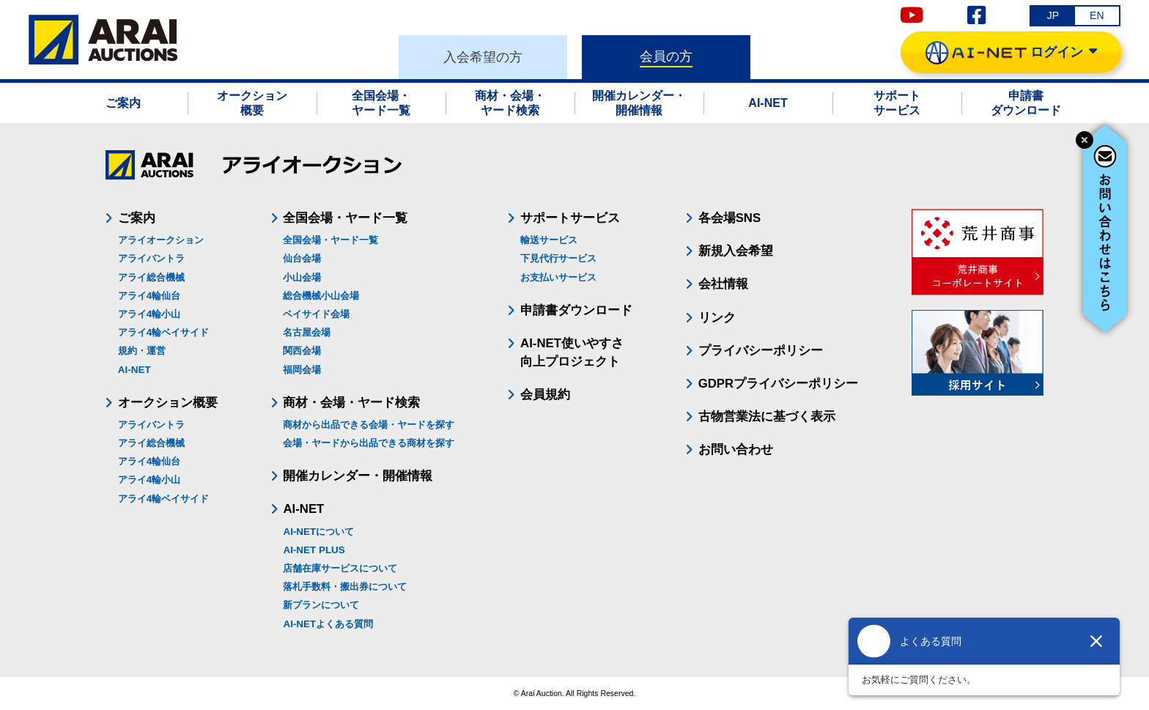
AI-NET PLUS (313, 549)
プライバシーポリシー (760, 351)
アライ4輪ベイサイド (163, 332)
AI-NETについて (318, 531)
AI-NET (134, 369)
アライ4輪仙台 (149, 295)
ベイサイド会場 (316, 313)
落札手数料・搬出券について (345, 586)
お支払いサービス (558, 277)
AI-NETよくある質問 (328, 623)
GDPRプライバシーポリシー (778, 384)
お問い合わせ (735, 449)
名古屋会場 (306, 332)
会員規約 (545, 395)
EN (1097, 15)
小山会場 (302, 277)
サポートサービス (570, 218)
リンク (717, 318)
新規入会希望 (735, 251)
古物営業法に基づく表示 (766, 417)
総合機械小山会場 (321, 295)
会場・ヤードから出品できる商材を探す (368, 442)
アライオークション (161, 239)
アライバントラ (151, 258)
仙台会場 (302, 258)
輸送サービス (548, 239)
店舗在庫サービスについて (340, 568)
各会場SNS (729, 218)
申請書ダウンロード (576, 310)
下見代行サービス (558, 258)
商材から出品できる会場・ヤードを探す (368, 424)
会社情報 (723, 284)
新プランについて (321, 604)
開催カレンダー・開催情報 (357, 476)
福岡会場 (302, 369)
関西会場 (302, 350)
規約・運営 (142, 350)
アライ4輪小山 (149, 313)
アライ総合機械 (151, 277)
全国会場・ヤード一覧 (330, 239)
